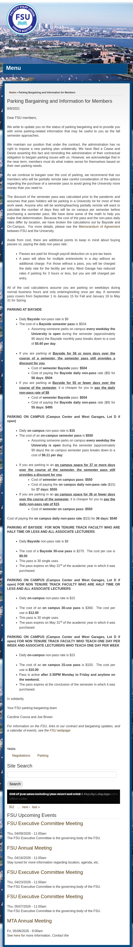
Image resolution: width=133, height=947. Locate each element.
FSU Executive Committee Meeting (45, 823)
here (17, 935)
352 (11, 807)
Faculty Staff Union (31, 43)
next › (26, 807)
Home (12, 92)
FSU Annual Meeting (29, 848)
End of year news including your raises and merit (44, 794)
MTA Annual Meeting (29, 921)
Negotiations (21, 755)
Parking (42, 755)
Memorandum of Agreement (99, 226)
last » (36, 807)
